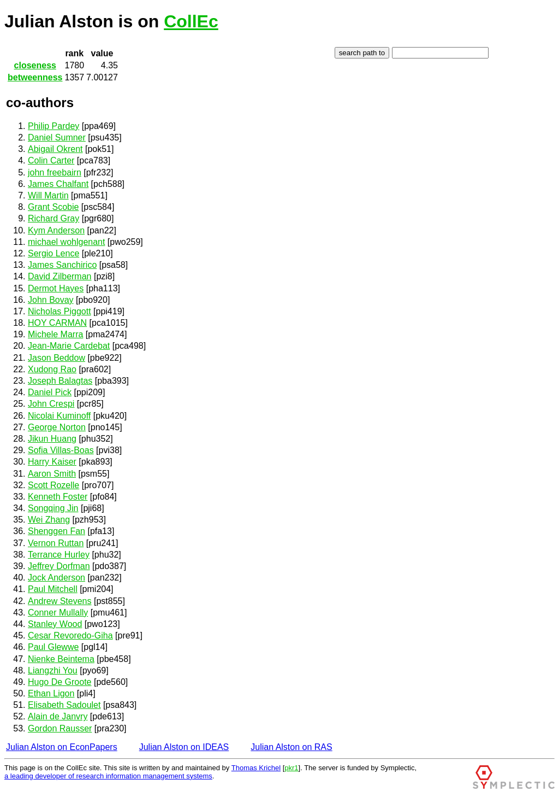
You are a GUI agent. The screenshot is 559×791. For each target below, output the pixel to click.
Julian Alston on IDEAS (184, 747)
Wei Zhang (49, 519)
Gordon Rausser (60, 728)
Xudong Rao (52, 369)
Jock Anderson (56, 577)
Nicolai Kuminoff (59, 415)
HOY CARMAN (57, 322)
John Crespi (51, 403)
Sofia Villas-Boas (61, 450)
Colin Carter (51, 160)
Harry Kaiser (52, 461)
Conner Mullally (58, 612)
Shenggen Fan (56, 531)
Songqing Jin (53, 508)
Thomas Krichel (256, 768)
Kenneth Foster (57, 496)
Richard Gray (53, 218)
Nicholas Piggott (59, 311)
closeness (35, 65)
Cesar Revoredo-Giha (70, 635)
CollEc (191, 21)
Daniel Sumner (57, 137)
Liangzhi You (53, 670)
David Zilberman (59, 276)
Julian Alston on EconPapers (61, 747)
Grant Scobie (53, 207)
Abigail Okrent (55, 149)
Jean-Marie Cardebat (69, 345)
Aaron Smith (52, 473)
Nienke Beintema (61, 659)
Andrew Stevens (60, 601)
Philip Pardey (53, 126)
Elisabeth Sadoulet (64, 705)
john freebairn (54, 172)
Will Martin (48, 195)
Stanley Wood (55, 624)
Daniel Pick (50, 392)
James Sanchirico (62, 264)
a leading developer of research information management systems (108, 776)
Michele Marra (55, 334)
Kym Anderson (56, 230)
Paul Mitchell (53, 589)
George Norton (57, 427)
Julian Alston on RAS (291, 747)
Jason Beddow (56, 357)
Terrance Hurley (59, 554)
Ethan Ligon (51, 693)
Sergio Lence (53, 253)
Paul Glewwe (53, 647)
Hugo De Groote (60, 682)
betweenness (35, 77)
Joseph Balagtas (60, 380)
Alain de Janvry (57, 716)
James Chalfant (58, 184)
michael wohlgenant (66, 242)
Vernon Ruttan (56, 543)
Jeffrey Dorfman (59, 566)
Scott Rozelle (53, 485)
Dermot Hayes (56, 288)
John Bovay (51, 299)
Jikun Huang (52, 438)
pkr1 (291, 768)
